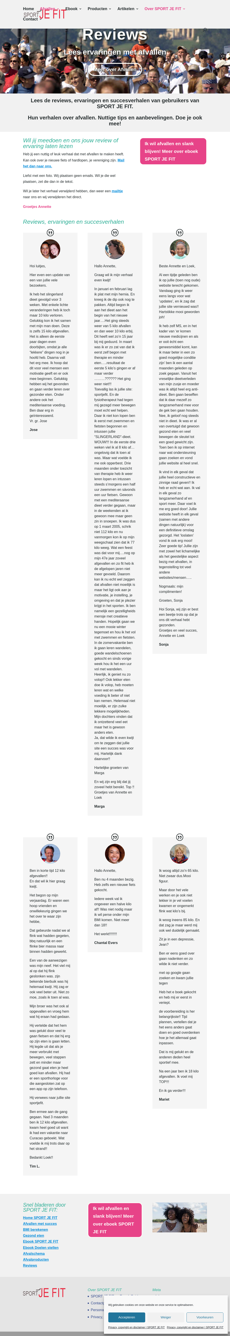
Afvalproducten (36, 1259)
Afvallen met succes (40, 1224)
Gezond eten (33, 1235)
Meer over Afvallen (115, 69)
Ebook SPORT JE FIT (40, 1241)
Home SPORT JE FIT (40, 1218)
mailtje (117, 191)
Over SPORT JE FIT (163, 9)
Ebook (71, 9)
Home (28, 9)
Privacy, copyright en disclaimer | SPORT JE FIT (136, 1327)
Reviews (30, 1265)
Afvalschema (34, 1253)
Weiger (166, 1317)
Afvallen (47, 9)
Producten (97, 9)
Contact (30, 19)
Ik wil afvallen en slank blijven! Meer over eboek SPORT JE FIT (173, 152)
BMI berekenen (35, 1230)
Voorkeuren (205, 1317)
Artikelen (126, 9)
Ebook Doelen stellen (41, 1248)
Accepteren (126, 1317)
